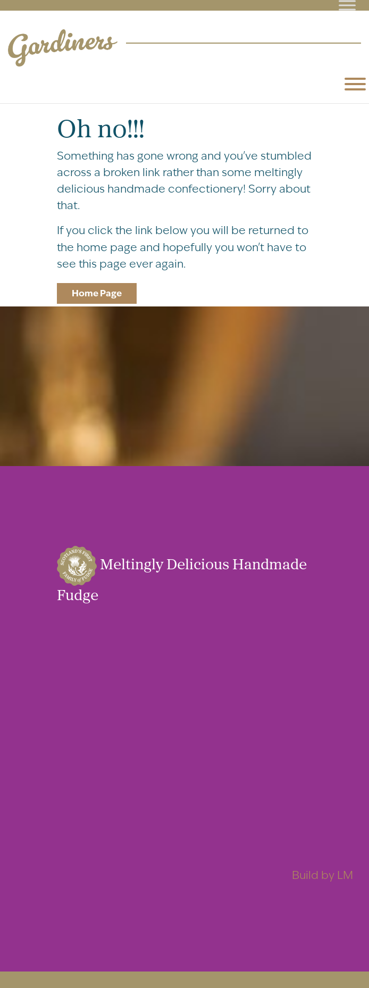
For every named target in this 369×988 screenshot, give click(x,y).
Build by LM (322, 875)
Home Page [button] (97, 293)
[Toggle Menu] (347, 5)
